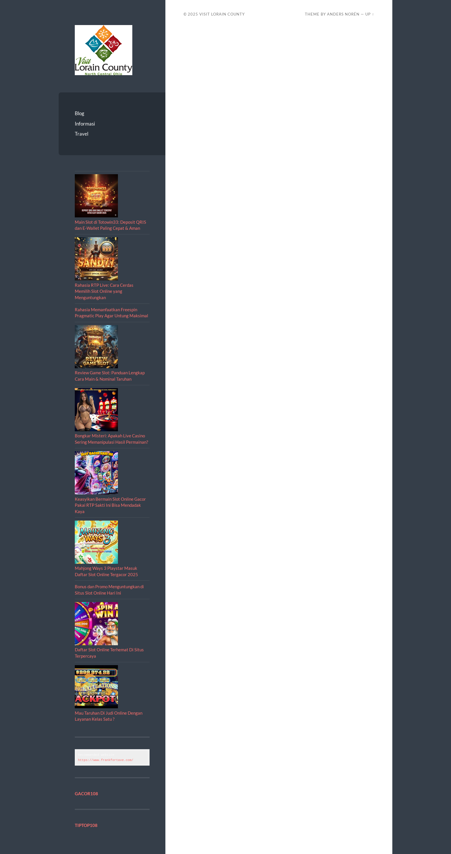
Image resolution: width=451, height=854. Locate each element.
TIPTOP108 (86, 825)
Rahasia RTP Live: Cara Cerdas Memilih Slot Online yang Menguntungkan (104, 291)
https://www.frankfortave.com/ (105, 760)
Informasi (85, 124)
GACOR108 (86, 793)
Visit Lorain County (222, 14)
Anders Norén (343, 14)
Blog (79, 113)
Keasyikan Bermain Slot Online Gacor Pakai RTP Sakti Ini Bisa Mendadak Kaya (110, 505)
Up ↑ (369, 14)
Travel (81, 134)
